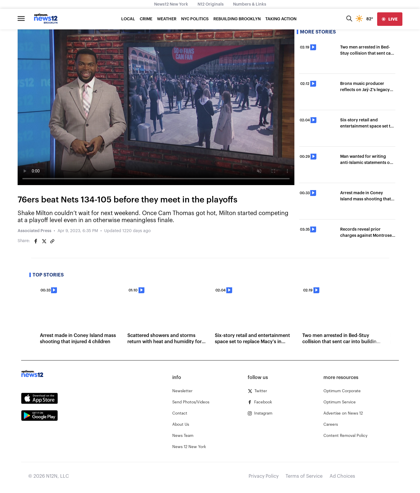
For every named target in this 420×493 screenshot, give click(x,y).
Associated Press (34, 231)
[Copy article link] (52, 241)
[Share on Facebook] (35, 241)
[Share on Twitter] (44, 241)
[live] (389, 19)
